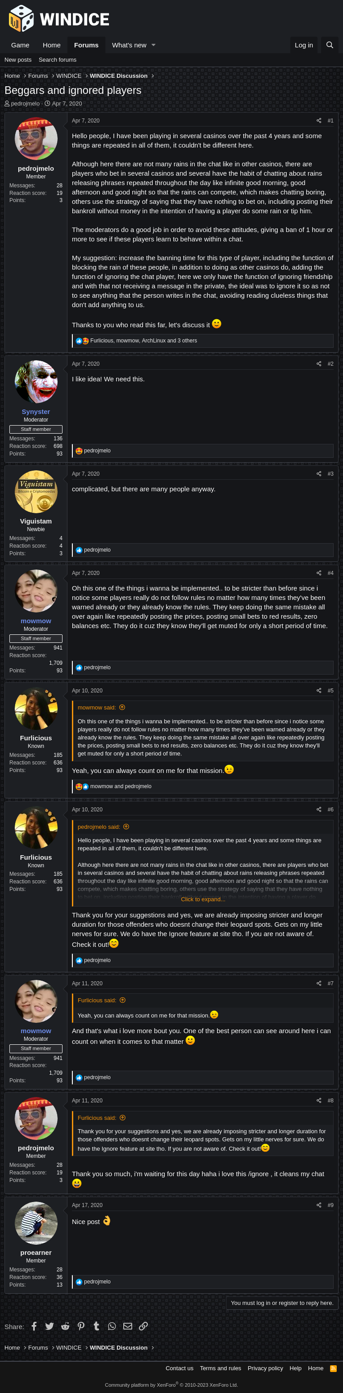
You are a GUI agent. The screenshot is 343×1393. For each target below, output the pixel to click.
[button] (153, 45)
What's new (129, 45)
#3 (331, 474)
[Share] (319, 121)
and (120, 786)
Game (20, 45)
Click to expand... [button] (203, 899)
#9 (331, 1205)
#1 (331, 121)
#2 (331, 364)
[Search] (330, 45)
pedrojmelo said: (99, 826)
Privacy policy (265, 1368)
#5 (331, 691)
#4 (331, 573)
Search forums (58, 59)
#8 (331, 1101)
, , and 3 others (143, 341)
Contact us (179, 1368)
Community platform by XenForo (171, 1385)
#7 (331, 983)
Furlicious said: (97, 1000)
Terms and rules (220, 1368)
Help (296, 1368)
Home (52, 45)
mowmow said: (97, 707)
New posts (18, 59)
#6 (331, 809)
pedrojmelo (25, 103)
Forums (86, 45)
